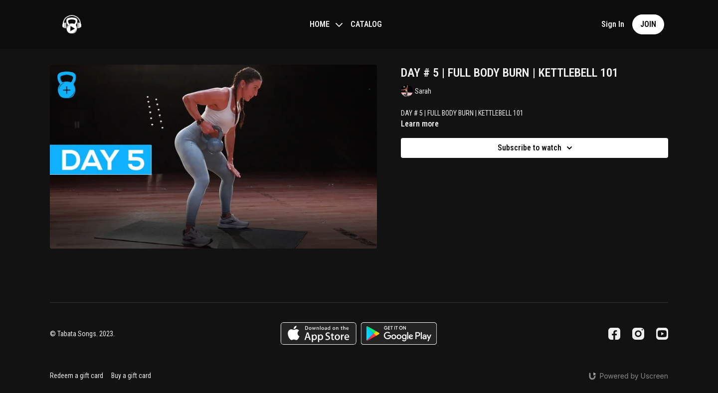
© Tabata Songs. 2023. (82, 333)
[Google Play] (398, 333)
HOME (326, 24)
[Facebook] (614, 334)
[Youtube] (662, 334)
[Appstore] (318, 333)
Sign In (612, 24)
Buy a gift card (131, 376)
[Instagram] (638, 334)
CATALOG (366, 24)
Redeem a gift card (76, 376)
